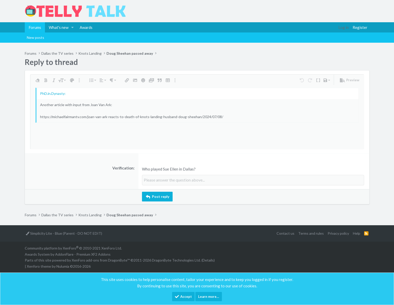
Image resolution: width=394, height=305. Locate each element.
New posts (35, 37)
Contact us (285, 233)
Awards (86, 27)
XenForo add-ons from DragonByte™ (101, 260)
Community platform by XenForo (73, 247)
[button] (72, 27)
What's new (58, 27)
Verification (123, 168)
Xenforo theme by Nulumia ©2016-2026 (59, 266)
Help (356, 233)
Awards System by (68, 254)
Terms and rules (311, 233)
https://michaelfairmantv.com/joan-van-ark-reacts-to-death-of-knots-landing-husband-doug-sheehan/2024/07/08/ (131, 117)
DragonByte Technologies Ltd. (176, 260)
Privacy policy (338, 233)
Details (208, 260)
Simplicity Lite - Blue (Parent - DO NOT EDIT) (64, 233)
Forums (35, 27)
